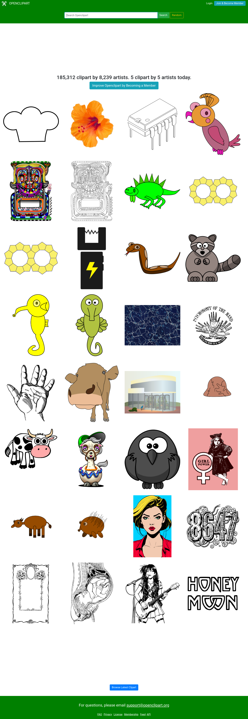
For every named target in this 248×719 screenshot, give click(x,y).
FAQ (99, 714)
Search (163, 15)
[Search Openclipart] (111, 15)
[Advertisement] (124, 50)
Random (177, 15)
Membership (131, 714)
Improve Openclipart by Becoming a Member (124, 85)
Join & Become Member (230, 3)
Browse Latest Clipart (124, 687)
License (118, 714)
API (149, 714)
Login (209, 3)
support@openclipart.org (147, 705)
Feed (143, 714)
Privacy (108, 714)
